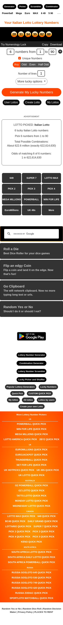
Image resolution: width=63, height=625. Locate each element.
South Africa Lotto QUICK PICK (31, 552)
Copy (45, 44)
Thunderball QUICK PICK (31, 459)
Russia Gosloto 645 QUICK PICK (31, 572)
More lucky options (30, 81)
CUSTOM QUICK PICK (40, 393)
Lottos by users (46, 400)
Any (16, 64)
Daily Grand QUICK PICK (43, 521)
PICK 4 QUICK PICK (19, 536)
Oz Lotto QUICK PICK (32, 490)
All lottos (28, 400)
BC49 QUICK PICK (15, 521)
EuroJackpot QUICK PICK (31, 454)
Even (32, 64)
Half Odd (43, 64)
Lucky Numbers (48, 387)
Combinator (52, 6)
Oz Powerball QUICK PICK (31, 485)
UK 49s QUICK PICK (48, 470)
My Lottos (53, 102)
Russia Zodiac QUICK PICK (31, 593)
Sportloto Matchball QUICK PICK (31, 598)
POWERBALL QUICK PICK (31, 424)
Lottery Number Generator (31, 355)
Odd (24, 64)
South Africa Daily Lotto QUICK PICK (31, 557)
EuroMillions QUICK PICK (31, 449)
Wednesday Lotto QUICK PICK (31, 506)
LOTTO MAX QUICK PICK (21, 516)
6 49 (43, 13)
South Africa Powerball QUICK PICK (31, 562)
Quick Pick (17, 393)
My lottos (13, 400)
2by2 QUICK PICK (49, 439)
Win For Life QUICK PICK (31, 429)
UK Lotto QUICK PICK (31, 475)
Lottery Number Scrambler (31, 371)
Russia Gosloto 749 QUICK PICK (31, 582)
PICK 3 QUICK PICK (43, 531)
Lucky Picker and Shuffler (31, 379)
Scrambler (36, 6)
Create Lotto (32, 102)
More (51, 210)
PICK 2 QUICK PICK (19, 531)
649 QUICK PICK (46, 516)
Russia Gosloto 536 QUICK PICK (31, 577)
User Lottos (11, 102)
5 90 (50, 13)
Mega (19, 13)
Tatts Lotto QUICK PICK (31, 495)
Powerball (7, 13)
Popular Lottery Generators (21, 387)
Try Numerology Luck (13, 44)
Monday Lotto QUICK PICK (31, 500)
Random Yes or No (11, 608)
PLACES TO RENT (43, 612)
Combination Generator (31, 363)
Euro (27, 13)
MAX (35, 13)
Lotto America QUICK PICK (20, 439)
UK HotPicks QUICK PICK (19, 470)
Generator (9, 6)
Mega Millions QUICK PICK (31, 434)
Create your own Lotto (31, 406)
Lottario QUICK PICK (18, 526)
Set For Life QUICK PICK (31, 465)
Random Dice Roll (32, 608)
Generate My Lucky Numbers (31, 92)
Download (56, 44)
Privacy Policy (25, 612)
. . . (59, 13)
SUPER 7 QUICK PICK (45, 526)
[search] (31, 233)
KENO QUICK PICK (31, 541)
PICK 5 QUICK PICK (43, 536)
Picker (22, 6)
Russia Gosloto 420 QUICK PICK (31, 588)
